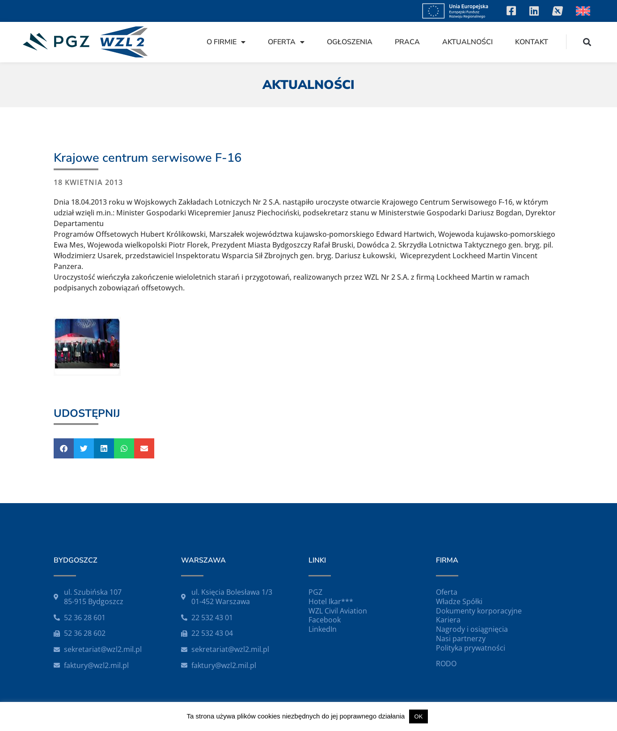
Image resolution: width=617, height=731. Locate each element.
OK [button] (418, 716)
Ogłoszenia (349, 42)
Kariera (448, 620)
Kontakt (531, 42)
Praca (407, 42)
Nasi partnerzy (461, 638)
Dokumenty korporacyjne (479, 611)
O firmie (226, 42)
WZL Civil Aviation (337, 611)
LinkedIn (322, 629)
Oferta (286, 42)
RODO (446, 663)
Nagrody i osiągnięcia (472, 629)
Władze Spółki (459, 601)
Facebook (324, 620)
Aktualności (467, 42)
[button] (587, 41)
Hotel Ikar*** (330, 601)
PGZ (315, 592)
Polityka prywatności (470, 648)
